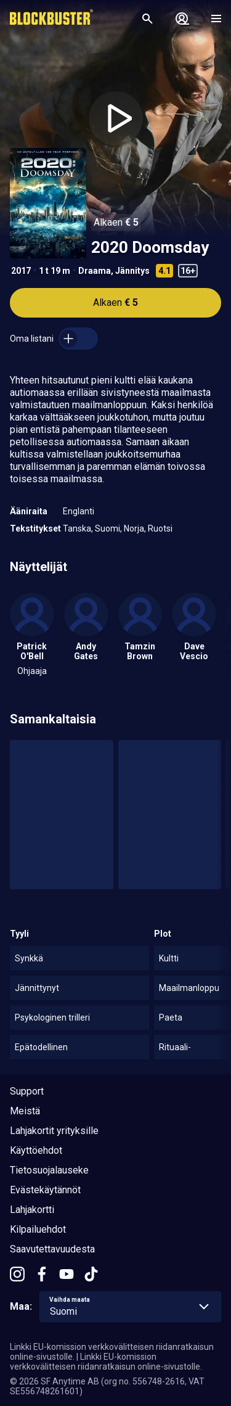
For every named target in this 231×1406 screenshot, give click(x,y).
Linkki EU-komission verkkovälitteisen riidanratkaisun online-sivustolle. (106, 1361)
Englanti (78, 511)
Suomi (107, 528)
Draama (94, 271)
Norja (134, 528)
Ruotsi (160, 528)
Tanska (77, 528)
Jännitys (132, 271)
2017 (21, 271)
